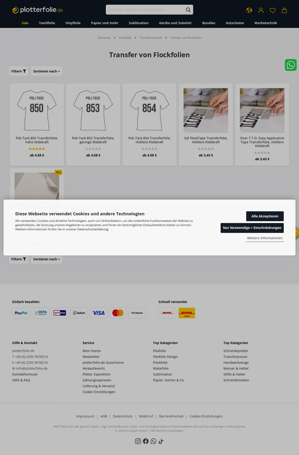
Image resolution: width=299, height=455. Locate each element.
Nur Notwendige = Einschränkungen (252, 227)
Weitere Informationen (265, 238)
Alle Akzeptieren (265, 216)
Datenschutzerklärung (92, 229)
